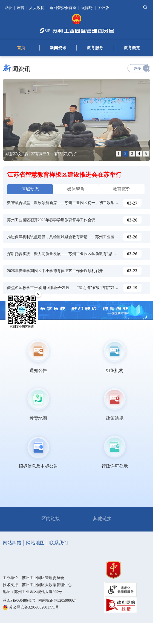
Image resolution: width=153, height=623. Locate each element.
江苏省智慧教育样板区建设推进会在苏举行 (64, 174)
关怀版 (103, 8)
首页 (21, 48)
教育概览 (132, 48)
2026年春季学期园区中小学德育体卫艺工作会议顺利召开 (55, 271)
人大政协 (37, 8)
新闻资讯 (58, 48)
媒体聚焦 (76, 189)
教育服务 (95, 48)
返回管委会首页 (63, 8)
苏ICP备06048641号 (19, 600)
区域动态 (30, 189)
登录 (8, 8)
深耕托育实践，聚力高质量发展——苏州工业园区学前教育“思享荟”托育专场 (72, 254)
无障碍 (87, 8)
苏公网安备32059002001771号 (34, 607)
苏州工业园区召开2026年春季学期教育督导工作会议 (51, 220)
